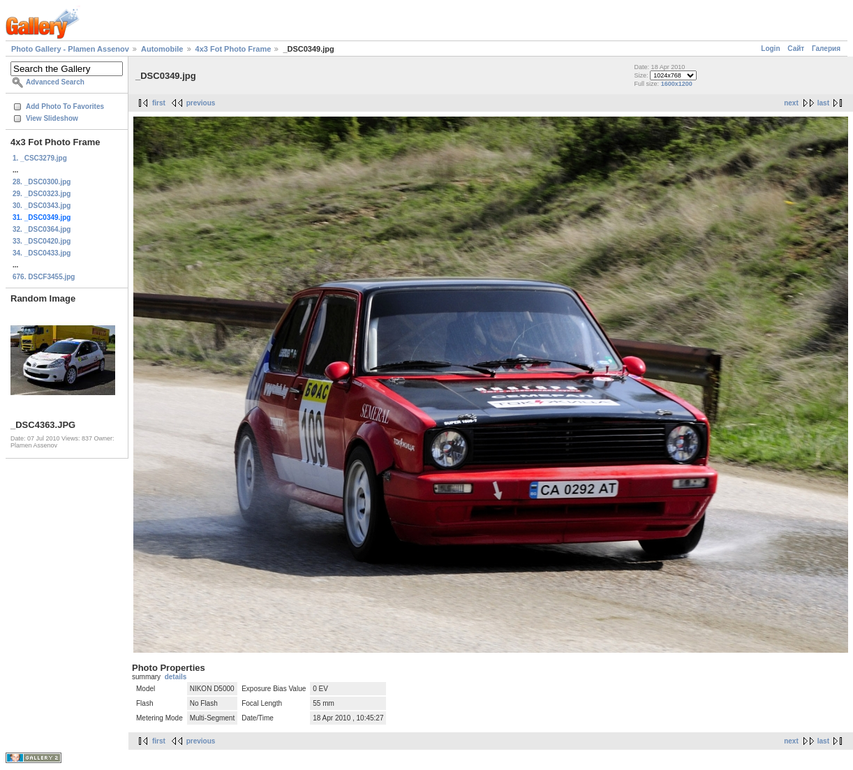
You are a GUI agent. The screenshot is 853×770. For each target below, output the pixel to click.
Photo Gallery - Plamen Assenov (70, 49)
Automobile (162, 49)
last (823, 103)
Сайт (795, 48)
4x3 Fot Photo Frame (233, 49)
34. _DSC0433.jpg (42, 253)
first (158, 103)
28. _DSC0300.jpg (42, 182)
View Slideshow (52, 118)
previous (201, 103)
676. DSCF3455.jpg (44, 277)
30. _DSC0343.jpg (42, 205)
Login (770, 48)
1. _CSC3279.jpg (40, 158)
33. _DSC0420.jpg (42, 241)
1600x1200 (676, 83)
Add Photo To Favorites (65, 106)
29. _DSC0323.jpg (42, 194)
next (791, 103)
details (176, 677)
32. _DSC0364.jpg (42, 229)
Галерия (826, 48)
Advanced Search (55, 82)
